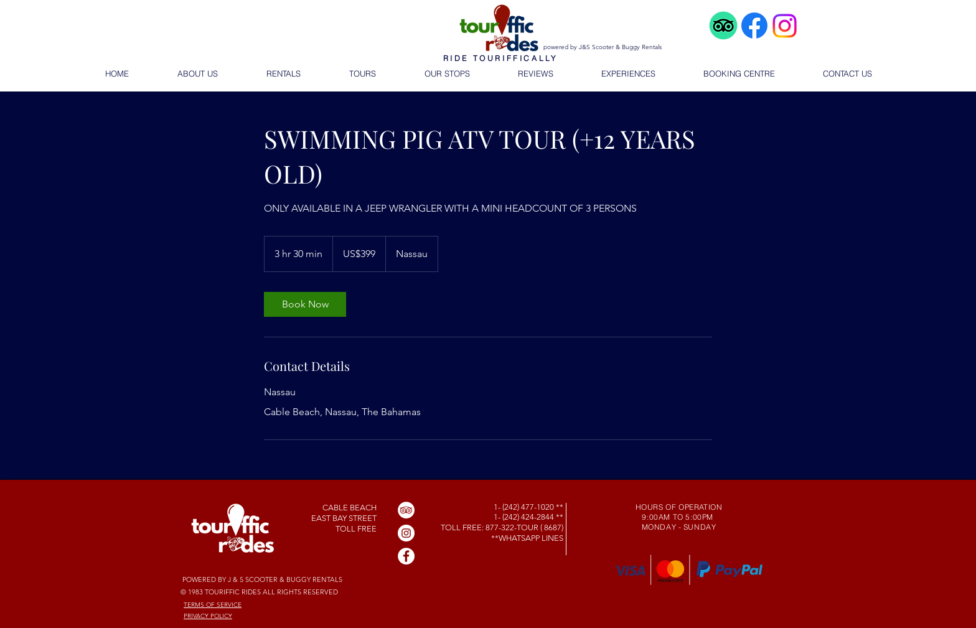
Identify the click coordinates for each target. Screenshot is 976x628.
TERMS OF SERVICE (213, 605)
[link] (305, 304)
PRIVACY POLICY (208, 616)
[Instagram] (406, 533)
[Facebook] (406, 556)
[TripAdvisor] (406, 510)
